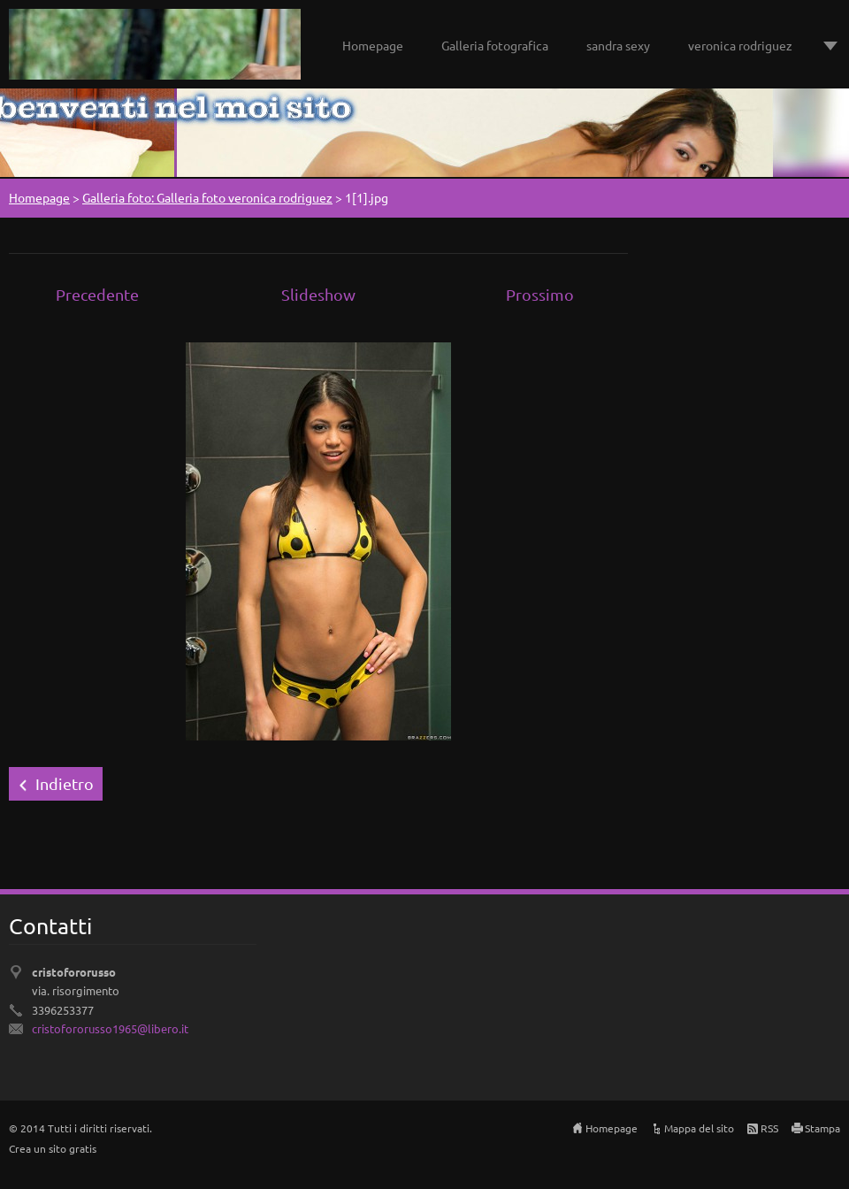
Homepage (372, 45)
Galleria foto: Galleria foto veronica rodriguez (207, 197)
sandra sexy (618, 45)
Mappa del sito (699, 1128)
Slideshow (318, 294)
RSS (769, 1128)
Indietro (64, 783)
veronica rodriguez (740, 45)
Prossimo (540, 294)
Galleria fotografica (494, 45)
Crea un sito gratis (52, 1148)
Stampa (822, 1128)
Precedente (97, 294)
